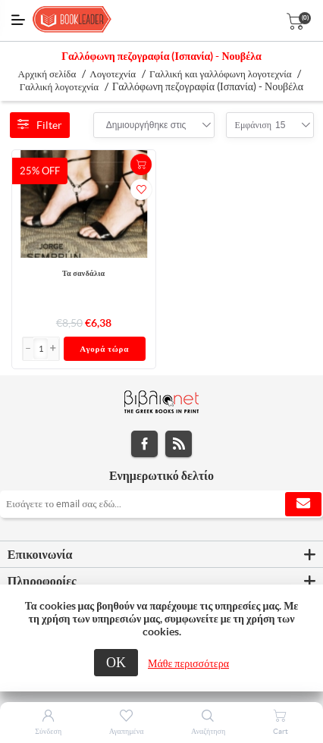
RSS (178, 444)
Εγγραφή (303, 504)
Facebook (144, 444)
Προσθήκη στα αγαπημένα (141, 189)
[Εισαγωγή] (41, 348)
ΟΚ (116, 662)
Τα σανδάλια (83, 273)
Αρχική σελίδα (47, 74)
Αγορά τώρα (104, 348)
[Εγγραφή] (161, 504)
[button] (53, 348)
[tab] (161, 555)
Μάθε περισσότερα (188, 663)
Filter (39, 125)
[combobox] (146, 125)
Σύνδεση (48, 731)
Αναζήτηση (208, 731)
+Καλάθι (141, 164)
